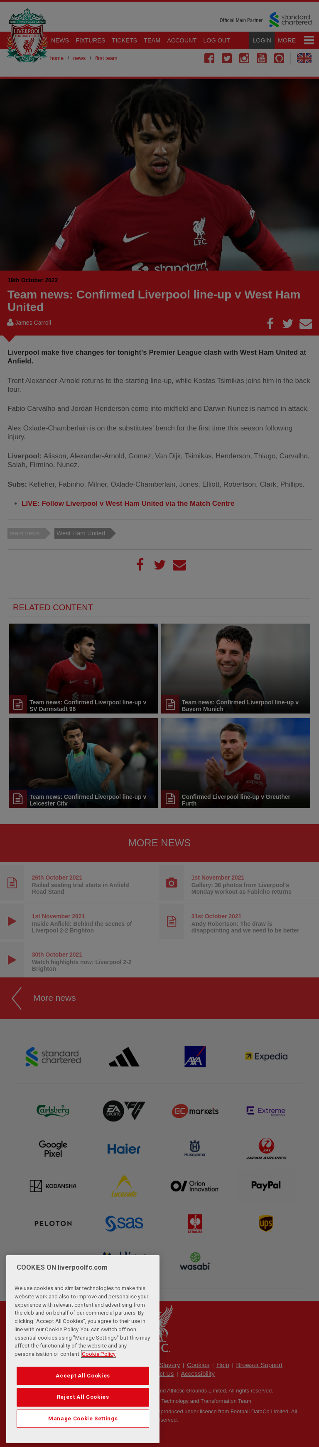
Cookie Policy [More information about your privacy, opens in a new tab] (98, 1376)
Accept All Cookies (83, 1398)
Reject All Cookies (83, 1419)
